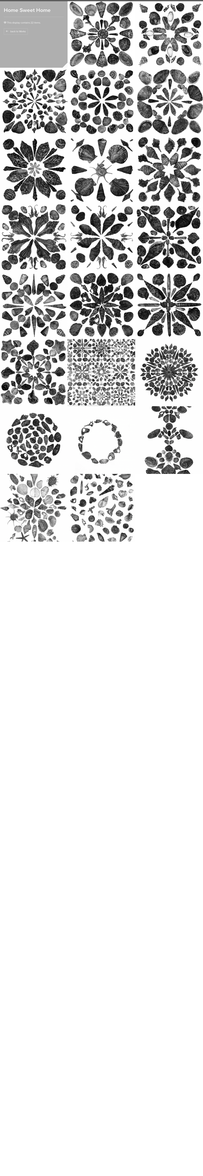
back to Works (16, 31)
